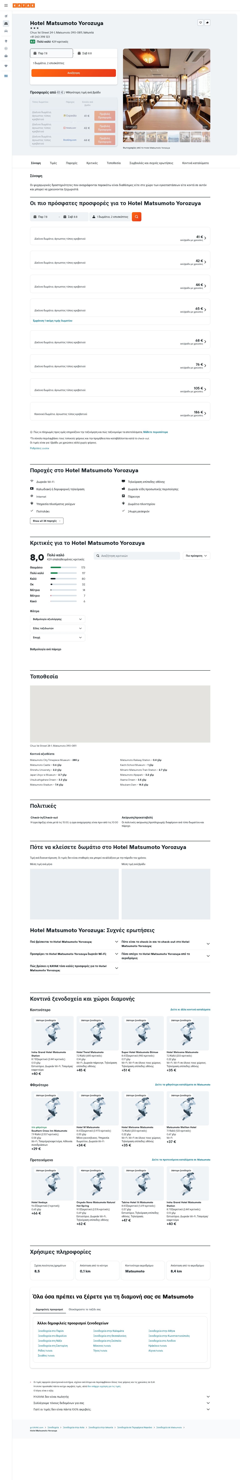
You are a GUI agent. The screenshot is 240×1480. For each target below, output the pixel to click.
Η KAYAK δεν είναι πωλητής (128, 1454)
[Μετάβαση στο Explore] (6, 41)
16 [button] (114, 103)
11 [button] (72, 103)
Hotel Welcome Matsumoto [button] (188, 1110)
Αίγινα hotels (161, 1408)
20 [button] (88, 111)
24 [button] (63, 120)
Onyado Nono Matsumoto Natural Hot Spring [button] (102, 1262)
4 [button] (72, 94)
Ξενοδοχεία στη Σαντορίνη (59, 1403)
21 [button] (97, 111)
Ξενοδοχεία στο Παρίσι (57, 1388)
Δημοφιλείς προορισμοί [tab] (55, 1367)
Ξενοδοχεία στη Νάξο (56, 1398)
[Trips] (6, 65)
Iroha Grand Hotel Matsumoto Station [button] (54, 1111)
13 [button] (88, 103)
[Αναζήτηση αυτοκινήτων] (6, 31)
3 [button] (63, 94)
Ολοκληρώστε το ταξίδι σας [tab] (91, 1367)
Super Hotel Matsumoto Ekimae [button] (146, 1110)
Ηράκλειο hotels (163, 1403)
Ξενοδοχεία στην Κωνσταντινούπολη (175, 1393)
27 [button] (88, 120)
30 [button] (114, 120)
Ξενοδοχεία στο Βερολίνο (58, 1393)
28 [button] (97, 120)
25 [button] (71, 120)
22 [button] (105, 111)
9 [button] (114, 94)
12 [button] (80, 103)
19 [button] (80, 111)
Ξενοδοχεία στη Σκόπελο (113, 1398)
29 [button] (105, 120)
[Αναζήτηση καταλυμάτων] (6, 23)
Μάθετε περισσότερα (161, 489)
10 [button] (63, 103)
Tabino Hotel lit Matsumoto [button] (143, 1260)
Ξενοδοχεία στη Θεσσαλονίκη (115, 1393)
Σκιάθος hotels (52, 1413)
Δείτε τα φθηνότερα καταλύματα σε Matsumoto (188, 1142)
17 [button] (63, 111)
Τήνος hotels (106, 1408)
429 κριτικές (66, 41)
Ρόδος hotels (51, 1408)
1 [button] (105, 86)
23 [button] (114, 111)
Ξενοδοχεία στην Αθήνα (167, 1388)
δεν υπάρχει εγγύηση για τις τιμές (110, 1444)
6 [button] (89, 94)
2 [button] (114, 86)
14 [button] (97, 103)
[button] (6, 5)
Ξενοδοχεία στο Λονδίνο (168, 1398)
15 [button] (105, 103)
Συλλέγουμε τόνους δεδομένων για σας (128, 1461)
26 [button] (80, 120)
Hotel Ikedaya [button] (45, 1260)
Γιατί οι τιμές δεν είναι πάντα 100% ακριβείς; (128, 1467)
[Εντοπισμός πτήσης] (6, 48)
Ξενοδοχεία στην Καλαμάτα (114, 1388)
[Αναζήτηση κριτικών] (146, 613)
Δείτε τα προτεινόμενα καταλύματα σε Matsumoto (187, 1217)
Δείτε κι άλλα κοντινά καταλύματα (196, 1067)
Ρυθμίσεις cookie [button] (45, 506)
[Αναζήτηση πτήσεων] (6, 16)
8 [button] (106, 94)
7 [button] (97, 94)
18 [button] (72, 111)
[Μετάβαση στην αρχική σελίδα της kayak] (24, 5)
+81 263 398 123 (46, 36)
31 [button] (63, 128)
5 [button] (80, 94)
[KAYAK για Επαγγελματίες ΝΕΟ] (6, 55)
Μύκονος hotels (108, 1403)
